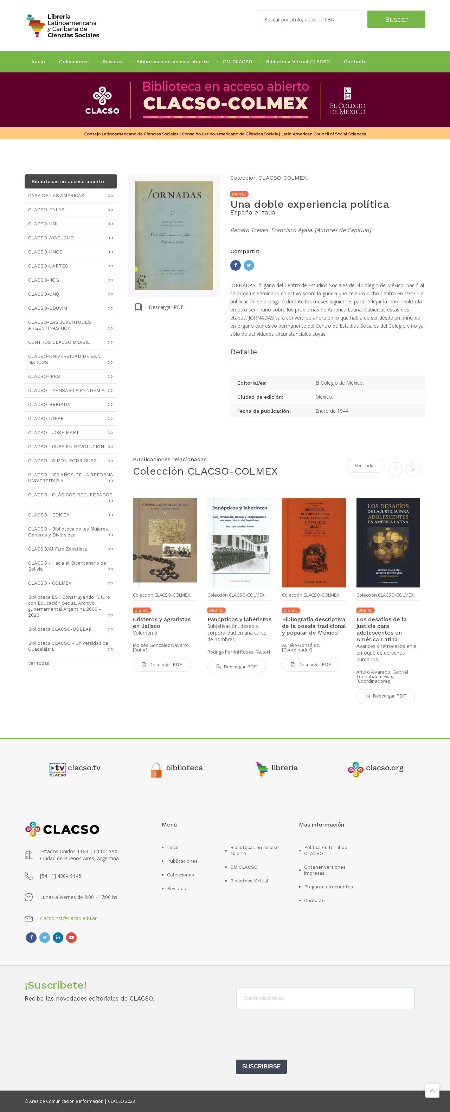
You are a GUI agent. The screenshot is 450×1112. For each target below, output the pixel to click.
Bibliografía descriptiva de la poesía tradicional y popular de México (314, 626)
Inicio (38, 61)
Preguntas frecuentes (328, 886)
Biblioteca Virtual (249, 880)
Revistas (112, 61)
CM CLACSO (237, 61)
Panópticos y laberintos (239, 619)
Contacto (355, 61)
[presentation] (289, 1036)
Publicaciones (182, 861)
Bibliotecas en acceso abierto (172, 61)
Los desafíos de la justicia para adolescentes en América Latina (381, 629)
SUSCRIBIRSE (261, 1066)
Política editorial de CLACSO (325, 850)
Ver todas (365, 465)
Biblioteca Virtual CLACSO (298, 61)
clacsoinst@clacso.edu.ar (68, 918)
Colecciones (74, 61)
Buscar (396, 19)
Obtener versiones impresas (325, 870)
